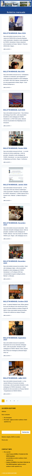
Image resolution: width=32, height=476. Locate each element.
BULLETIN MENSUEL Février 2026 (15, 148)
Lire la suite (7, 49)
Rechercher (25, 432)
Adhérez (4, 411)
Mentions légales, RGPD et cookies (11, 437)
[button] (16, 9)
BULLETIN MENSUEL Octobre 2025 (15, 301)
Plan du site (5, 440)
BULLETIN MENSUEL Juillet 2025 (14, 378)
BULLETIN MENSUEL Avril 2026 (14, 110)
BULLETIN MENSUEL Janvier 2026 (15, 185)
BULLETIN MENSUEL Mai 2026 (14, 71)
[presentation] (16, 23)
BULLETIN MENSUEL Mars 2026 (14, 33)
